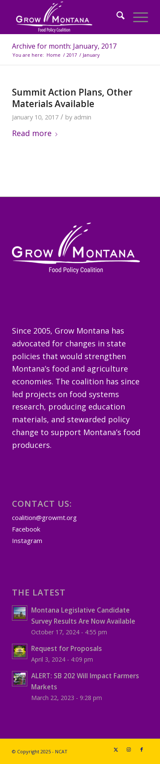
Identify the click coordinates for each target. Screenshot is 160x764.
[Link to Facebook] (141, 749)
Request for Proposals (66, 648)
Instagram (27, 540)
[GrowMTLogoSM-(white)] (66, 17)
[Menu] (136, 17)
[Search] (116, 17)
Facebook (26, 529)
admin (82, 117)
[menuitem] (116, 17)
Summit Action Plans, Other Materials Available (72, 98)
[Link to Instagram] (128, 749)
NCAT (61, 751)
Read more (35, 133)
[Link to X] (116, 749)
